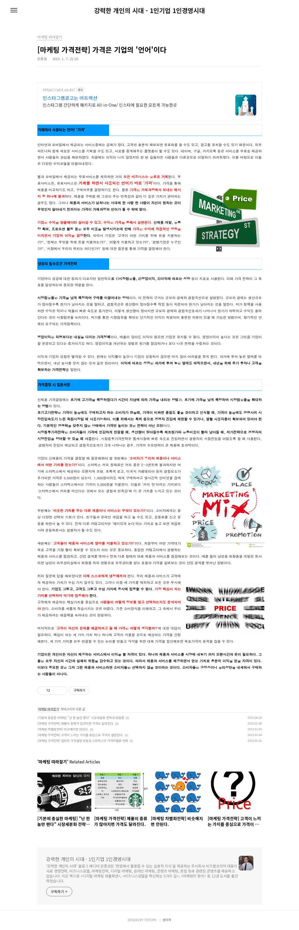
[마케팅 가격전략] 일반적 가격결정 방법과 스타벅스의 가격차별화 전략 (82, 740)
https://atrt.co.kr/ (59, 90)
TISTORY (150, 919)
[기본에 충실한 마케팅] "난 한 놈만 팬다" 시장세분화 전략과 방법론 (80, 717)
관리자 (167, 919)
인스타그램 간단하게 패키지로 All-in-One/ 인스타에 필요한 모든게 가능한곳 (110, 105)
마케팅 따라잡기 (48, 709)
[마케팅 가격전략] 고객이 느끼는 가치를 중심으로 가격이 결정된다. (80, 735)
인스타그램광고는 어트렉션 (70, 98)
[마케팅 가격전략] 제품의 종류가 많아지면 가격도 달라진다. (75, 723)
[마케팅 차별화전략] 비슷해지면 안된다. (62, 729)
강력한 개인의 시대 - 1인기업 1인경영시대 (149, 10)
